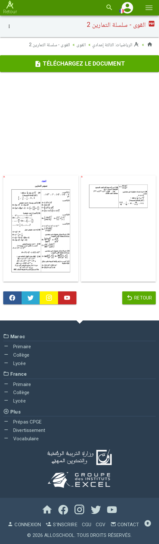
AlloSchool (59, 535)
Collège (16, 355)
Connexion (24, 525)
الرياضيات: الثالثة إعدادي (115, 44)
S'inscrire (61, 525)
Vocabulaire (21, 439)
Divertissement (24, 430)
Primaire (17, 347)
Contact (124, 525)
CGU (86, 525)
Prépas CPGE (22, 422)
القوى (81, 44)
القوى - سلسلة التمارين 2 (49, 44)
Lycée (14, 363)
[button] (127, 7)
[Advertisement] (79, 123)
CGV (100, 525)
